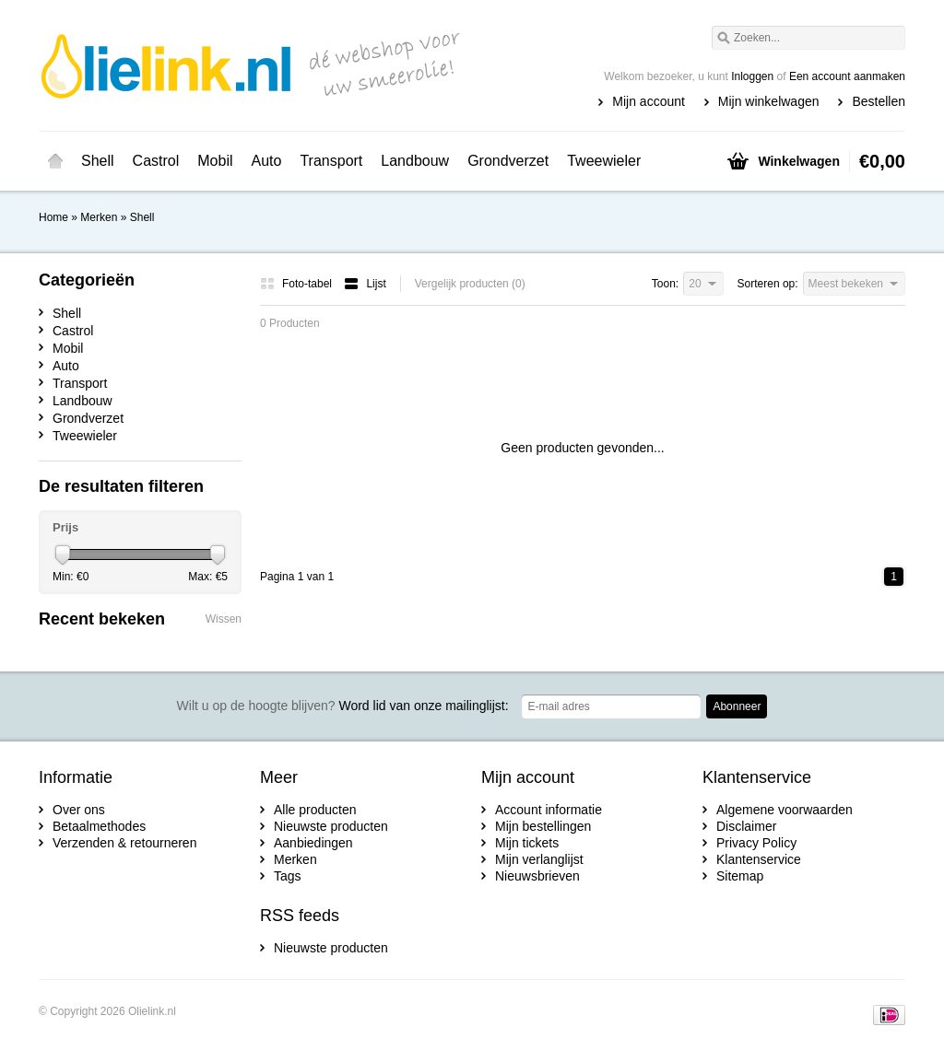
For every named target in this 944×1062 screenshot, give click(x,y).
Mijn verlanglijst (539, 859)
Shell (97, 161)
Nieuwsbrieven (537, 876)
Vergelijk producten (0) (470, 283)
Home (55, 161)
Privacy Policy (756, 842)
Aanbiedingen (313, 842)
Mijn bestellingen (543, 826)
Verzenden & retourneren (124, 842)
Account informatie (548, 809)
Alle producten (315, 809)
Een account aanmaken (847, 76)
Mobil (214, 161)
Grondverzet (508, 161)
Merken (98, 217)
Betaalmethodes (99, 826)
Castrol (156, 161)
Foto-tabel (297, 283)
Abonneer (737, 706)
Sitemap (739, 876)
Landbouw (415, 161)
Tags (287, 876)
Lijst (364, 283)
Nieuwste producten (331, 826)
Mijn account (648, 101)
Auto (267, 161)
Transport (331, 161)
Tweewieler (604, 161)
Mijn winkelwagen (769, 101)
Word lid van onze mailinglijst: (343, 705)
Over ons (79, 809)
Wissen (224, 619)
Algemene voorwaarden (784, 809)
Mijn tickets (527, 842)
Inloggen (752, 76)
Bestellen (878, 101)
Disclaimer (746, 826)
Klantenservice (758, 859)
